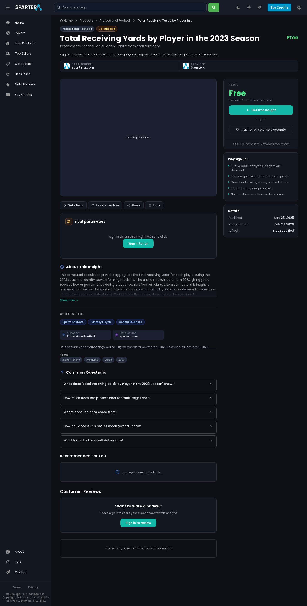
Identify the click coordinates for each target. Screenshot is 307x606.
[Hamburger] (7, 7)
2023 (121, 359)
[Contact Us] (259, 7)
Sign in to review (138, 561)
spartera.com (83, 67)
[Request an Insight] (249, 7)
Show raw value (138, 156)
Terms (16, 587)
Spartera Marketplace (30, 594)
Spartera (198, 67)
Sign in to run (138, 243)
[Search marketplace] (130, 7)
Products (86, 20)
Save (154, 205)
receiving (92, 359)
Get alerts (73, 205)
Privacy (33, 587)
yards (108, 359)
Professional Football (115, 20)
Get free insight (261, 110)
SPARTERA (39, 601)
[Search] (213, 7)
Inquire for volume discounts (261, 129)
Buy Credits (279, 7)
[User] (299, 7)
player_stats (71, 359)
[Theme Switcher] (238, 7)
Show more (69, 300)
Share (133, 205)
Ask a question (105, 205)
